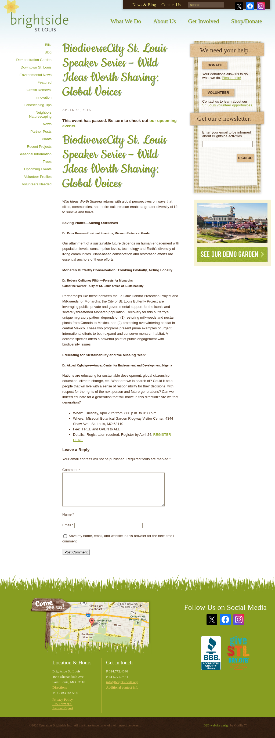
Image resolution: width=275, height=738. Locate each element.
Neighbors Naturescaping (40, 114)
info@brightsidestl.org (122, 682)
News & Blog (144, 4)
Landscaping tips (38, 105)
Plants (47, 139)
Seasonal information (35, 154)
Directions (59, 687)
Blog (48, 52)
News (47, 124)
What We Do (125, 21)
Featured (45, 82)
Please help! (231, 78)
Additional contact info (122, 687)
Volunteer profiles (38, 177)
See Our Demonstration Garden (232, 223)
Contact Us (171, 4)
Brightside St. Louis (35, 19)
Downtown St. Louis (36, 67)
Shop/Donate (246, 21)
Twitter (239, 6)
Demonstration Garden (34, 60)
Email (67, 525)
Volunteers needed (37, 184)
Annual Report (62, 708)
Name (68, 514)
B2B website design (216, 725)
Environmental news (36, 75)
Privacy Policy (62, 699)
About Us (164, 21)
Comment (71, 470)
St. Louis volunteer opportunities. (227, 105)
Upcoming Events (38, 169)
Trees (47, 162)
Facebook (250, 6)
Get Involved (203, 21)
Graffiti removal (39, 90)
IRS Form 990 (62, 704)
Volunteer (218, 93)
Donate (215, 65)
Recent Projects (39, 147)
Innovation (43, 97)
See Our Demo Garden (232, 254)
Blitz (48, 45)
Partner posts (41, 131)
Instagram (261, 6)
